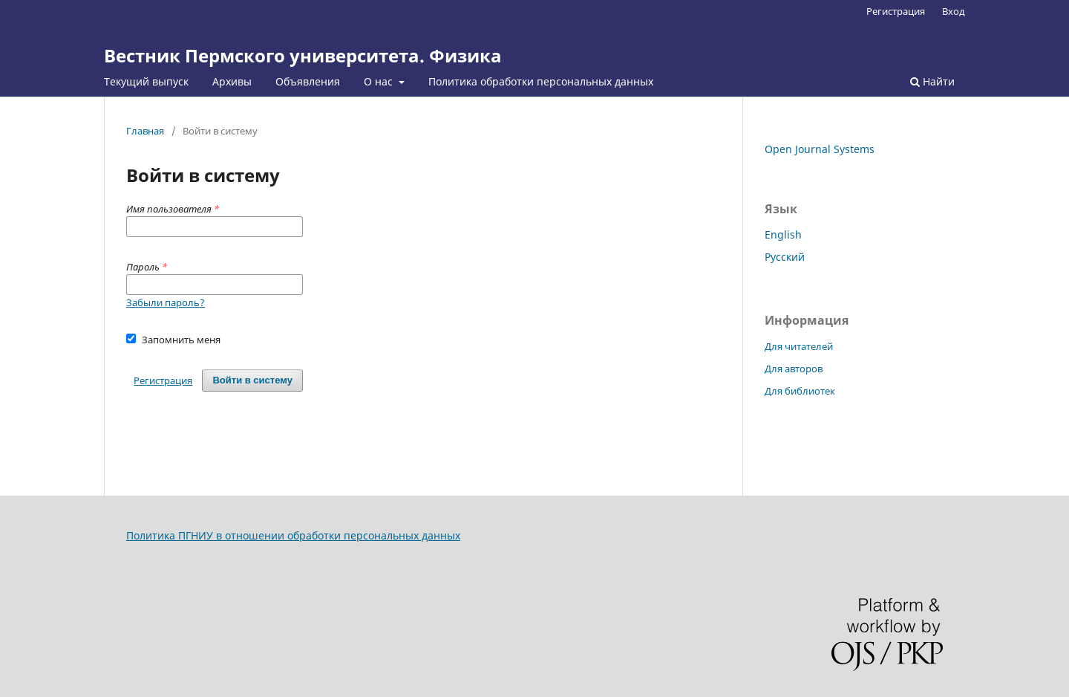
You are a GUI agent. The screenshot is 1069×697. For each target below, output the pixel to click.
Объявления (307, 81)
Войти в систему (252, 380)
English (783, 234)
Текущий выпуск (146, 81)
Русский (785, 257)
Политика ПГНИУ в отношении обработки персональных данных (293, 535)
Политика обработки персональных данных (540, 81)
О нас (380, 81)
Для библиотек (800, 391)
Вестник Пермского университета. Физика (303, 55)
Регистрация (895, 11)
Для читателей (799, 346)
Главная (145, 130)
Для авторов (794, 368)
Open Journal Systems (820, 149)
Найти (932, 81)
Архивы (232, 81)
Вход (953, 11)
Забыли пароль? (165, 302)
